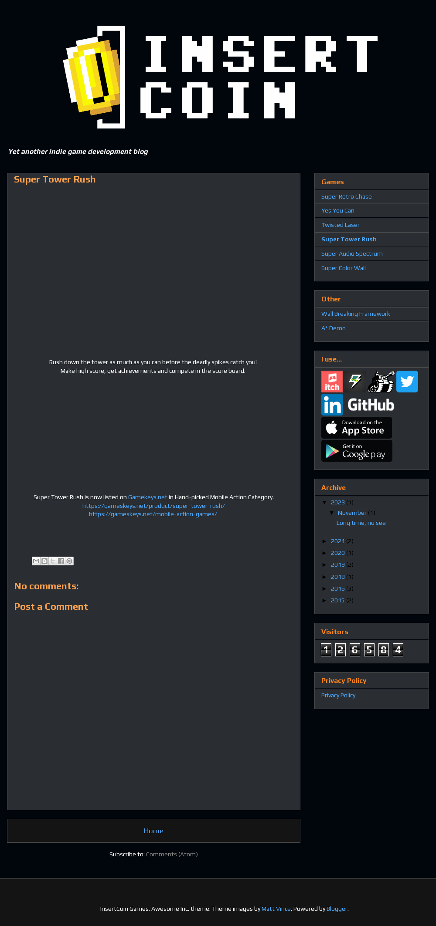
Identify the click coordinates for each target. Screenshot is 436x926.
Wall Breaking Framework (355, 313)
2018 (338, 576)
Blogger (337, 908)
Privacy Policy (338, 695)
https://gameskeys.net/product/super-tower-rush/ (153, 505)
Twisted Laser (340, 224)
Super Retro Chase (346, 196)
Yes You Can (337, 210)
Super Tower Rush (349, 239)
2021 (338, 540)
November (353, 512)
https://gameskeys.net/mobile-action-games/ (153, 513)
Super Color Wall (343, 267)
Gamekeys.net (147, 496)
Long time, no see (361, 522)
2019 (338, 564)
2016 (338, 588)
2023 (338, 502)
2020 (338, 552)
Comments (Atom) (172, 854)
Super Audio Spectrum (352, 253)
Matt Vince (276, 908)
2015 (338, 600)
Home (154, 830)
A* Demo (333, 327)
